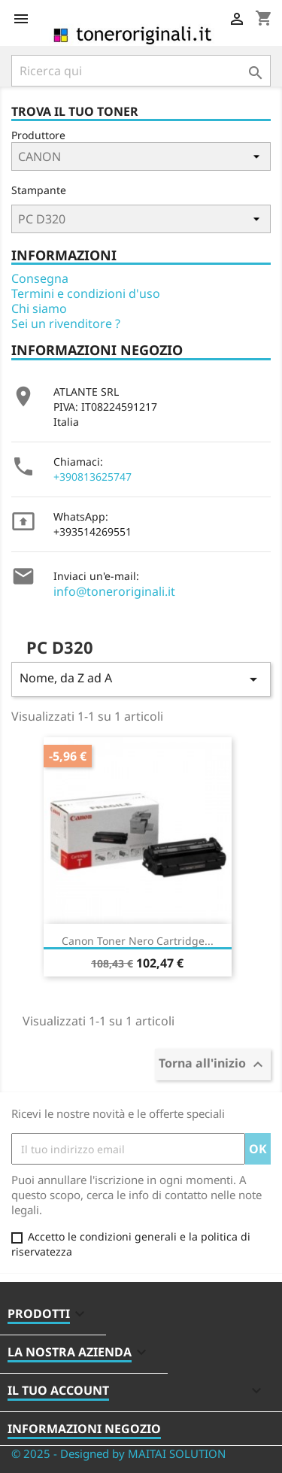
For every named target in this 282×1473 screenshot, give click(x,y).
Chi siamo (39, 308)
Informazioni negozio (84, 1428)
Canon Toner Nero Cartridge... (138, 941)
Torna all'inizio (213, 1064)
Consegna (39, 278)
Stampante (38, 190)
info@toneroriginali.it (114, 591)
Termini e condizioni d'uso (85, 293)
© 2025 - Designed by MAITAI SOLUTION (118, 1453)
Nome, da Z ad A (141, 679)
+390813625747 (92, 476)
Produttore (38, 135)
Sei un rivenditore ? (65, 323)
